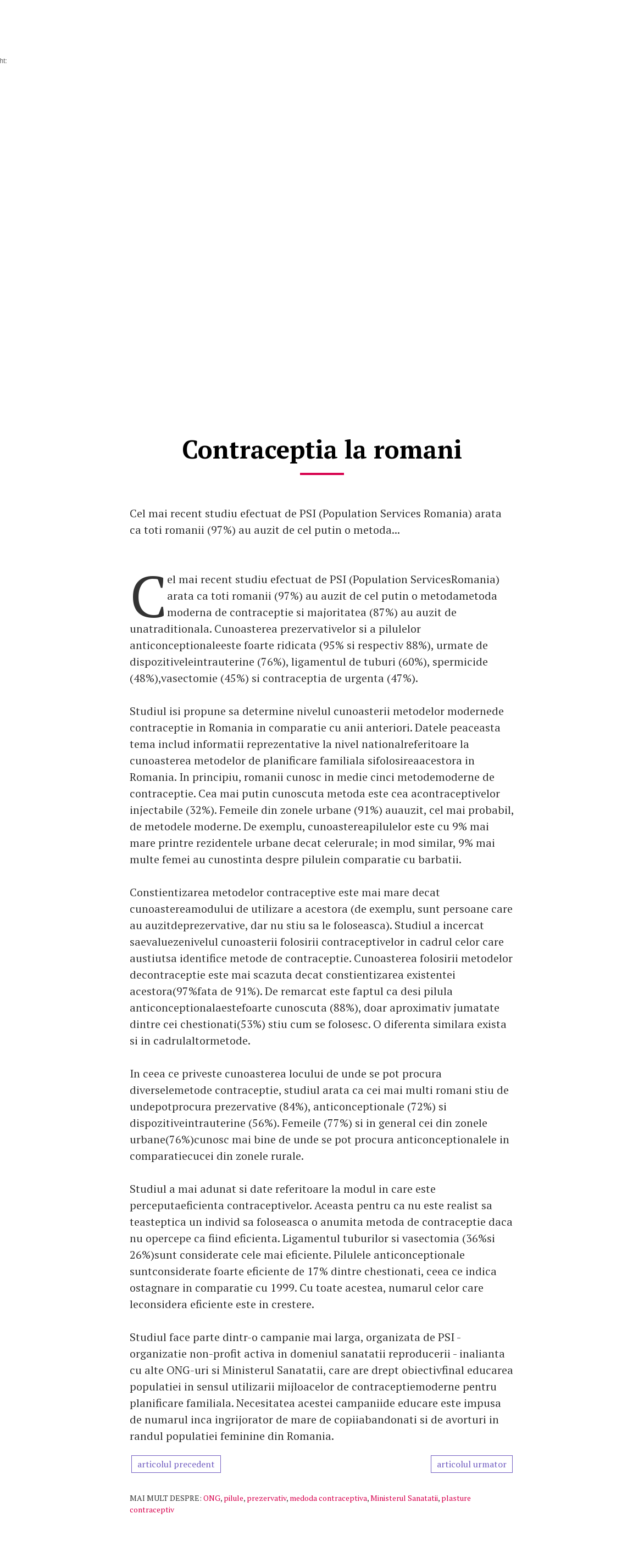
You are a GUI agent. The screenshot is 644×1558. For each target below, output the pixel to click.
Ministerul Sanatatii (404, 1498)
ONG (211, 1498)
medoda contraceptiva (328, 1498)
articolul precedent (176, 1464)
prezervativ (266, 1498)
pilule (233, 1498)
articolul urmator (472, 1464)
